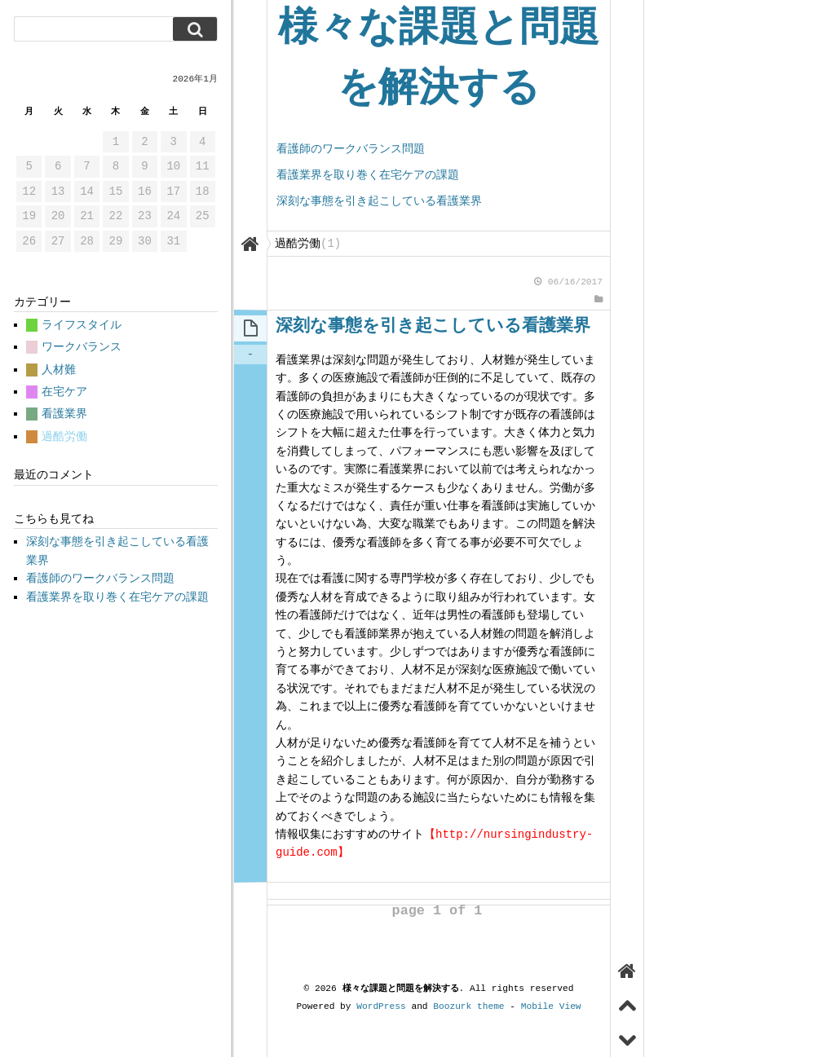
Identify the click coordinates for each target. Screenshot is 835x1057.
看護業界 (64, 413)
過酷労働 (64, 436)
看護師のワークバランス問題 (350, 148)
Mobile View (551, 1006)
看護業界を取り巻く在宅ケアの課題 (367, 175)
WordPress (380, 1006)
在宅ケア (64, 391)
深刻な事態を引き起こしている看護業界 (379, 201)
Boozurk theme (468, 1006)
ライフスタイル (81, 325)
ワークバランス (81, 347)
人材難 (59, 369)
